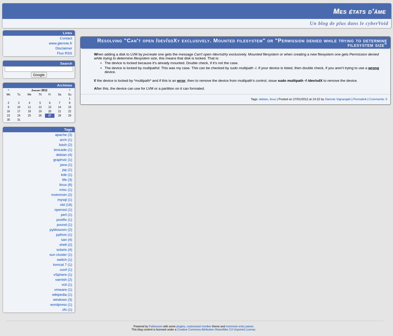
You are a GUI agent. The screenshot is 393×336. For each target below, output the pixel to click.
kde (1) (66, 175)
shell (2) (65, 245)
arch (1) (66, 140)
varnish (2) (63, 280)
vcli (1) (67, 285)
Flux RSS (64, 53)
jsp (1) (67, 170)
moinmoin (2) (61, 195)
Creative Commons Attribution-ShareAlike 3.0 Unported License (216, 329)
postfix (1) (64, 220)
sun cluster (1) (60, 255)
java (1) (66, 165)
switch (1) (64, 260)
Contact (66, 38)
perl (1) (66, 215)
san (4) (66, 240)
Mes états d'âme (359, 11)
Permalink (360, 99)
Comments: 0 (378, 99)
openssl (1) (63, 210)
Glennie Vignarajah (338, 99)
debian (263, 99)
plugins (181, 326)
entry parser (246, 326)
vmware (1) (63, 290)
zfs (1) (67, 310)
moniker (206, 326)
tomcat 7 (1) (62, 265)
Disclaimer (64, 48)
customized (194, 326)
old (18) (66, 205)
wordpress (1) (61, 305)
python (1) (64, 235)
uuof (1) (66, 270)
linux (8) (65, 185)
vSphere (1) (62, 275)
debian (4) (64, 155)
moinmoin (232, 326)
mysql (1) (64, 200)
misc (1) (65, 190)
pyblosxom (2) (61, 230)
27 (49, 115)
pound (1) (64, 225)
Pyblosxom (155, 326)
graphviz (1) (62, 160)
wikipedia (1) (62, 295)
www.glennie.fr (60, 43)
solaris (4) (64, 250)
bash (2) (65, 145)
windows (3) (62, 300)
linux (273, 99)
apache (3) (63, 135)
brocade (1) (63, 150)
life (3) (67, 180)
